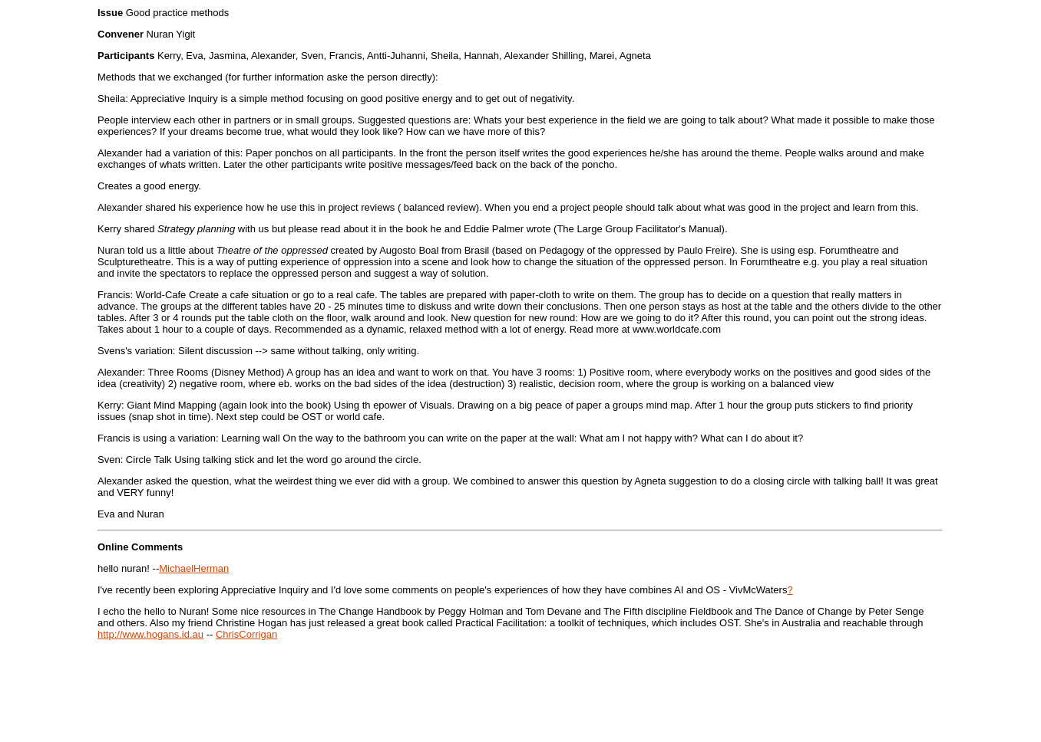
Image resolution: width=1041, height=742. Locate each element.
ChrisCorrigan (246, 634)
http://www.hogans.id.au (150, 634)
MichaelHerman (194, 568)
